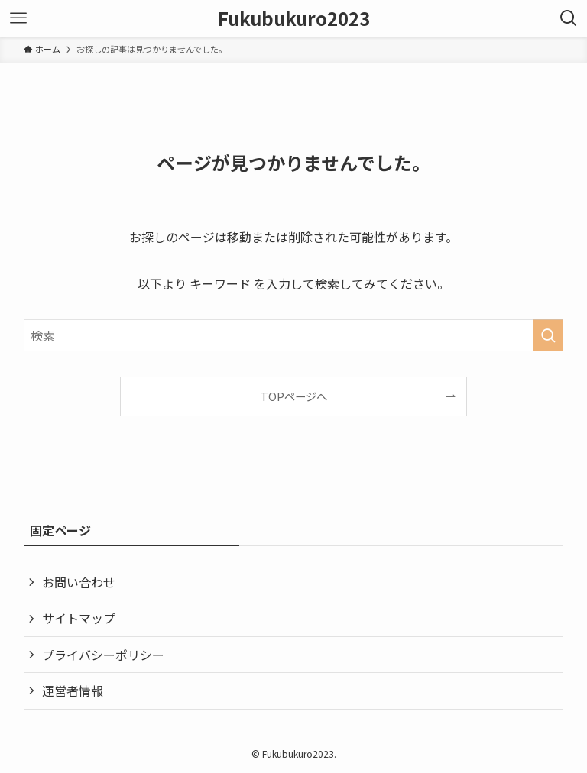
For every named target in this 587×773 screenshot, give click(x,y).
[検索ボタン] (568, 18)
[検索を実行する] (548, 335)
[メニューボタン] (18, 18)
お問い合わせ (78, 582)
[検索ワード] (294, 335)
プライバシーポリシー (103, 654)
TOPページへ (294, 396)
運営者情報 (72, 690)
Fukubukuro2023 (294, 18)
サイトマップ (78, 618)
